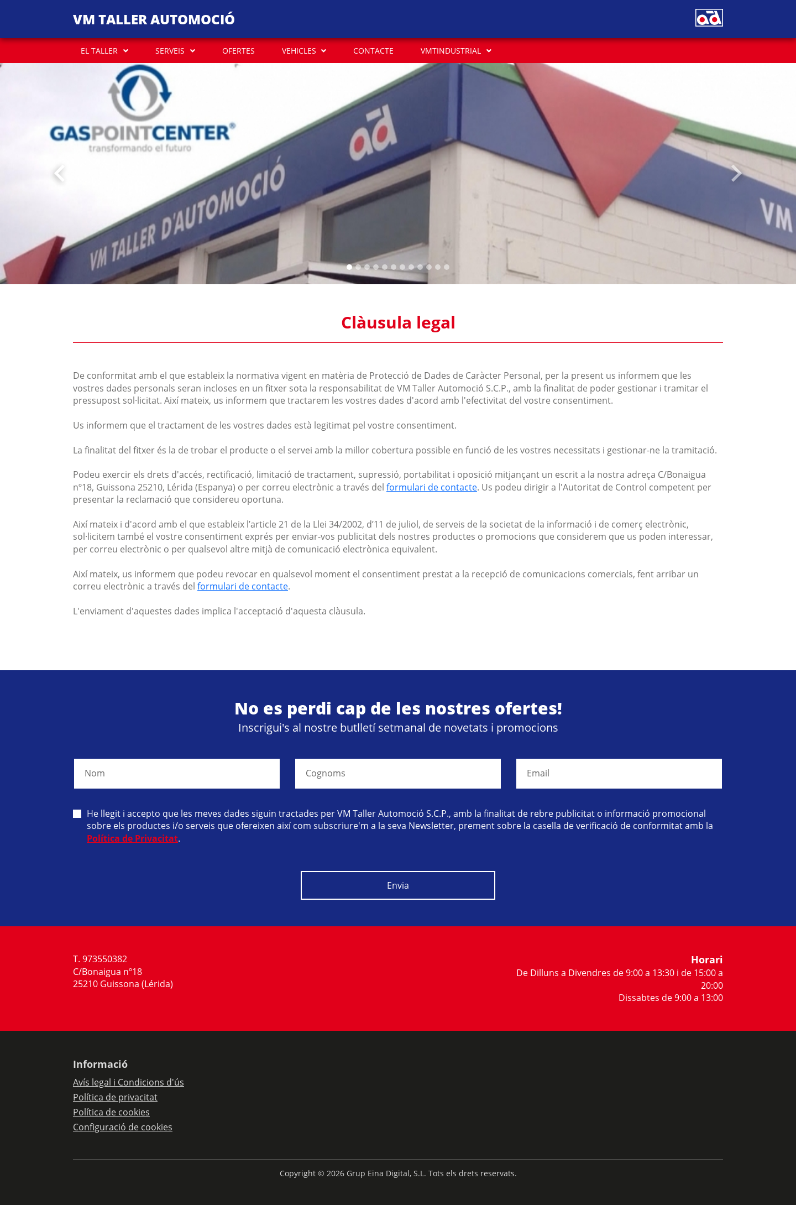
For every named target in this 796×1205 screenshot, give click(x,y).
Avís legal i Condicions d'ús (128, 1082)
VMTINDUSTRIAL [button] (451, 50)
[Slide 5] (393, 267)
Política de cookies (111, 1112)
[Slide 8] (420, 267)
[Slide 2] (367, 267)
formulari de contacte (431, 487)
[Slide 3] (376, 267)
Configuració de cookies (122, 1127)
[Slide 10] (438, 267)
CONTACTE (373, 50)
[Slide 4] (384, 267)
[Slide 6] (402, 267)
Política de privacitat (115, 1097)
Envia (398, 885)
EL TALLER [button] (99, 50)
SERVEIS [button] (170, 50)
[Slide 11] (446, 267)
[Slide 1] (358, 267)
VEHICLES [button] (299, 50)
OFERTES (238, 50)
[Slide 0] (349, 267)
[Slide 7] (411, 267)
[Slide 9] (429, 267)
